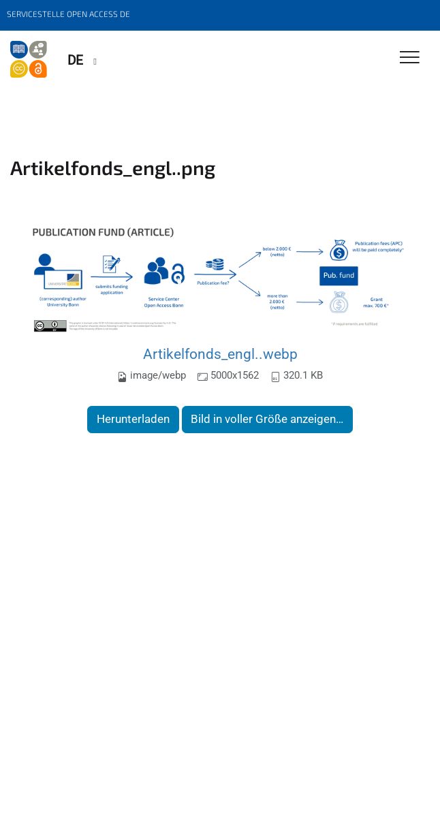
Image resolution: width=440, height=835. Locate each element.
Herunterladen (133, 419)
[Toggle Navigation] (410, 58)
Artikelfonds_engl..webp (220, 353)
